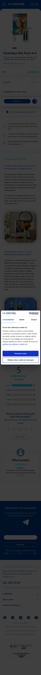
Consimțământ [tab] (8, 320)
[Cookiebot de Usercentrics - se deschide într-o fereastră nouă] (29, 313)
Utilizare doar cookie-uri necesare (20, 360)
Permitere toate (20, 353)
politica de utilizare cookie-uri (15, 344)
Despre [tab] (34, 320)
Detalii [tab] (21, 320)
